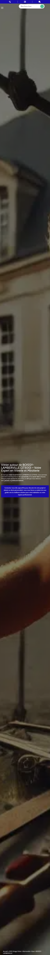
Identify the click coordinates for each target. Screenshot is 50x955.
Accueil (5, 951)
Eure (33, 951)
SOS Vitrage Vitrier (15, 951)
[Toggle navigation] (2, 7)
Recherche (42, 6)
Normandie (26, 951)
